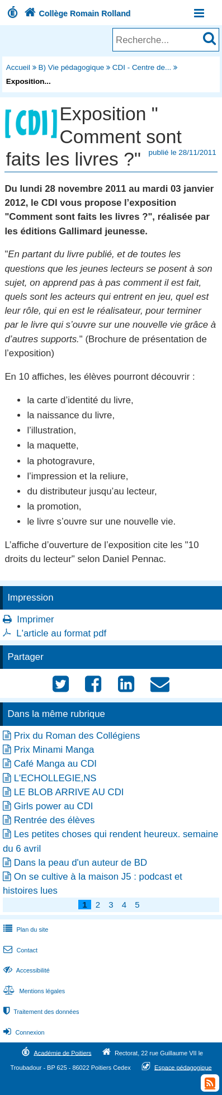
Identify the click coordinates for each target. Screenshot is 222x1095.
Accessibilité (25, 970)
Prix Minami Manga (54, 749)
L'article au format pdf (61, 633)
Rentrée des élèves (54, 820)
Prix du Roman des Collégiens (77, 735)
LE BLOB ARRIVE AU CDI (69, 792)
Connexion (22, 1032)
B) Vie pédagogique (72, 67)
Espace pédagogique (183, 1067)
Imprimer (35, 619)
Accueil (18, 67)
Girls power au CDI (53, 806)
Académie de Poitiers (62, 1052)
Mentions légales (33, 991)
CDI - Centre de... (141, 67)
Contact (19, 950)
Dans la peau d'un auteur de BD (80, 862)
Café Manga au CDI (55, 763)
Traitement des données (40, 1011)
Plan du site (24, 929)
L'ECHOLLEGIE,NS (55, 778)
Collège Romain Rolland (76, 13)
